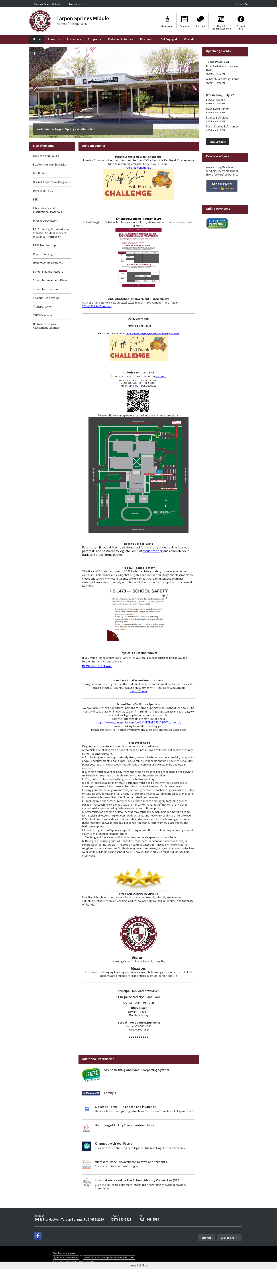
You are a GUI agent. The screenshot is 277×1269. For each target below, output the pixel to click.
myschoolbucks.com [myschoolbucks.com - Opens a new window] (45, 220)
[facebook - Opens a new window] (38, 1236)
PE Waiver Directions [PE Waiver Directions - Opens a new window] (97, 666)
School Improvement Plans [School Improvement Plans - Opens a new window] (50, 280)
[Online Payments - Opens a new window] (217, 227)
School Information (45, 289)
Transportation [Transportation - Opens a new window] (42, 306)
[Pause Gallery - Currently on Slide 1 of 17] (35, 53)
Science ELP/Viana (217, 117)
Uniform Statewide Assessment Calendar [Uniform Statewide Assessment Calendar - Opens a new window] (46, 325)
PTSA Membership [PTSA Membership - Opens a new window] (44, 245)
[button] (246, 4)
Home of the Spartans (71, 23)
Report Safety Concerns (48, 263)
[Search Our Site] (240, 4)
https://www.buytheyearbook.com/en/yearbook (152, 333)
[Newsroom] (167, 21)
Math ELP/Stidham (217, 108)
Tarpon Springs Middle (82, 18)
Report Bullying (43, 254)
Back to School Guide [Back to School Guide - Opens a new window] (46, 156)
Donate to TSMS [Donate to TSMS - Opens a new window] (43, 190)
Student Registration (46, 298)
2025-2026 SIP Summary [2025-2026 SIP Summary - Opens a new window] (97, 306)
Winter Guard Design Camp (222, 79)
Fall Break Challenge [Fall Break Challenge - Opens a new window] (138, 167)
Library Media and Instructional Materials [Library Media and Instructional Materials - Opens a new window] (47, 210)
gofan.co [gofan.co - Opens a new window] (160, 376)
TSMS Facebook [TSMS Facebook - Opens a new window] (42, 315)
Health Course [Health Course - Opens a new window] (139, 691)
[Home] (36, 39)
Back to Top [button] (227, 1235)
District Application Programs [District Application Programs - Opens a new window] (52, 182)
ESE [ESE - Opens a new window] (35, 199)
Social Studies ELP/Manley (222, 126)
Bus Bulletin (40, 173)
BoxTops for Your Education (50, 164)
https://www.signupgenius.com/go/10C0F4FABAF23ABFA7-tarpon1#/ (138, 722)
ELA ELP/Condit (215, 99)
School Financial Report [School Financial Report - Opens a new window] (48, 271)
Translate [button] (74, 4)
